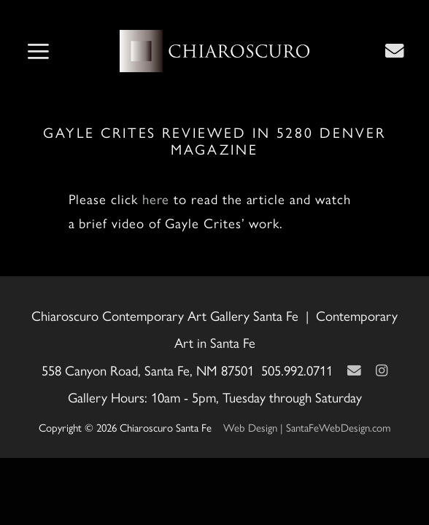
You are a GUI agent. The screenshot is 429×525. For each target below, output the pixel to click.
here (156, 199)
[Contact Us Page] (394, 50)
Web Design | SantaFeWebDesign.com (307, 427)
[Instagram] (381, 370)
